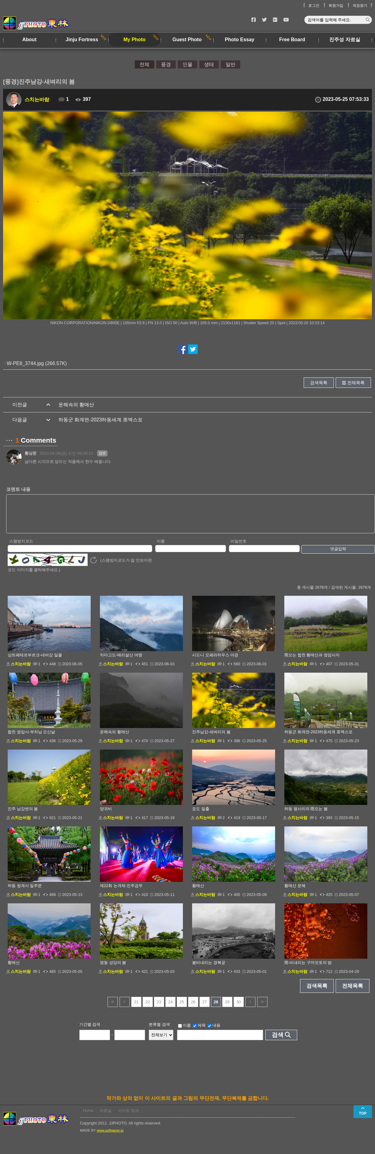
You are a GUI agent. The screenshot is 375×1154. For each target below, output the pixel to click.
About (29, 39)
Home (88, 1117)
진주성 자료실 (344, 39)
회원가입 (336, 5)
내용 (213, 1031)
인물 (187, 64)
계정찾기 (360, 5)
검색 (277, 1041)
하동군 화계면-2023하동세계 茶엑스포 (100, 419)
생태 (209, 64)
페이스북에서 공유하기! (182, 349)
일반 (230, 64)
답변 (102, 453)
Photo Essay (239, 39)
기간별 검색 (90, 1031)
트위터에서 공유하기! (193, 349)
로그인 (313, 5)
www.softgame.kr (110, 1137)
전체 (144, 64)
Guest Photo (187, 39)
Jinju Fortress (82, 39)
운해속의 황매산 (76, 404)
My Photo (135, 39)
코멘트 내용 (18, 489)
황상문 (31, 453)
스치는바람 (37, 99)
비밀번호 (239, 547)
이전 (125, 1008)
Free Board (292, 39)
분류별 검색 (159, 1031)
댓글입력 (338, 555)
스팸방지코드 (21, 547)
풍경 (166, 64)
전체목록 (356, 382)
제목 (199, 1031)
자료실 (106, 1117)
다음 (250, 1008)
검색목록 (318, 382)
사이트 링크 (128, 1117)
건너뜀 (113, 1008)
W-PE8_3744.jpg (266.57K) (37, 363)
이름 (161, 547)
